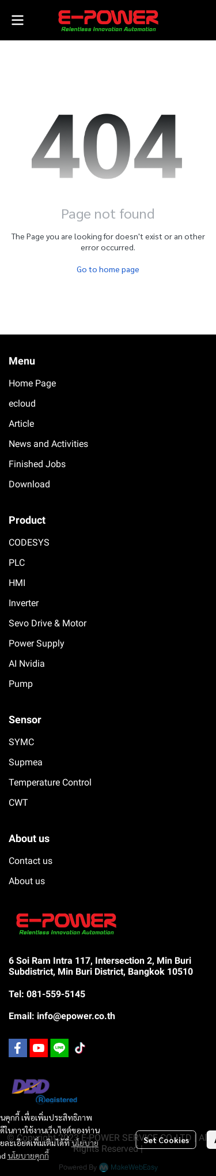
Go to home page (108, 269)
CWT (18, 802)
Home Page (32, 383)
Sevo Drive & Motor (47, 623)
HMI (17, 582)
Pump (21, 683)
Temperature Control (50, 782)
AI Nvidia (27, 663)
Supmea (26, 762)
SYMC (21, 742)
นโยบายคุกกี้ (28, 1155)
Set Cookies (166, 1139)
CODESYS (29, 542)
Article (21, 423)
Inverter (24, 603)
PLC (17, 562)
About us (27, 881)
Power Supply (37, 643)
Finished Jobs (37, 464)
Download (29, 484)
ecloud (22, 403)
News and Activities (48, 443)
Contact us (30, 860)
